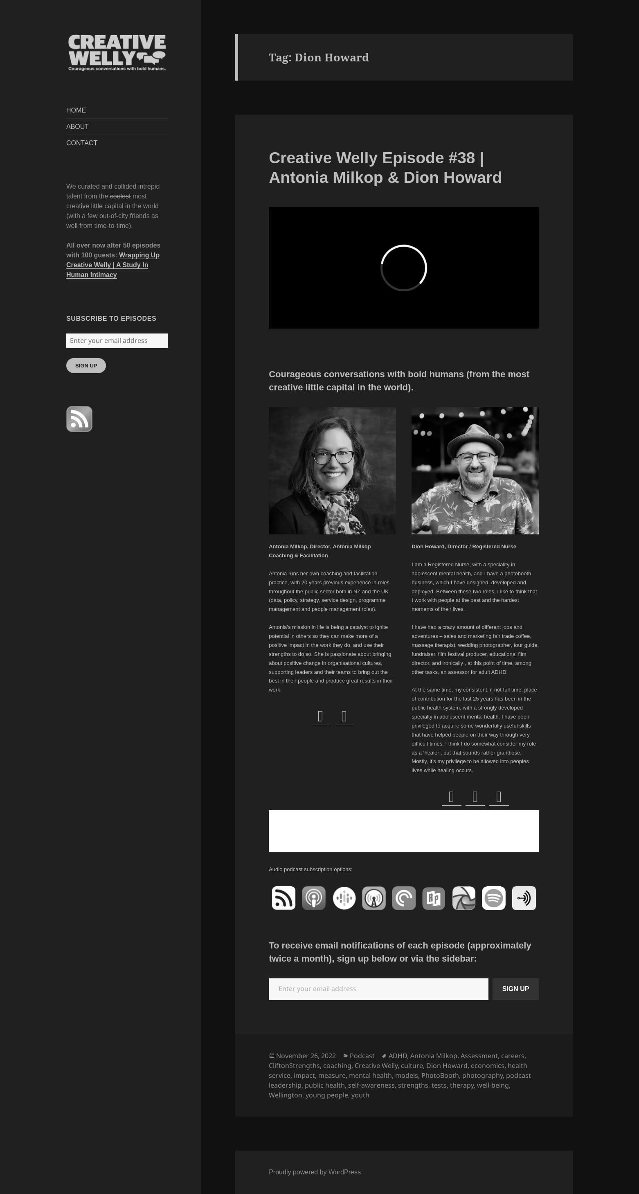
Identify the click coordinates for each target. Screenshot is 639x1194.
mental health (370, 1075)
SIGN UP (86, 366)
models (406, 1075)
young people (327, 1094)
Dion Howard (447, 1065)
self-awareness (371, 1085)
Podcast (362, 1055)
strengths (413, 1085)
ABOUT (77, 126)
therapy (462, 1085)
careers (512, 1055)
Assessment (479, 1055)
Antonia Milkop (433, 1055)
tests (439, 1085)
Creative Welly (376, 1065)
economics (487, 1065)
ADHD (398, 1055)
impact (304, 1075)
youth (360, 1094)
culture (412, 1065)
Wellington (285, 1094)
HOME (76, 110)
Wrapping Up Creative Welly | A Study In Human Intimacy (113, 265)
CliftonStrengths (294, 1065)
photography (482, 1075)
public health (325, 1085)
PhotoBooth (440, 1075)
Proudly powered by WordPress (315, 1172)
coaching (337, 1065)
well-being (493, 1085)
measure (332, 1075)
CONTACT (81, 143)
